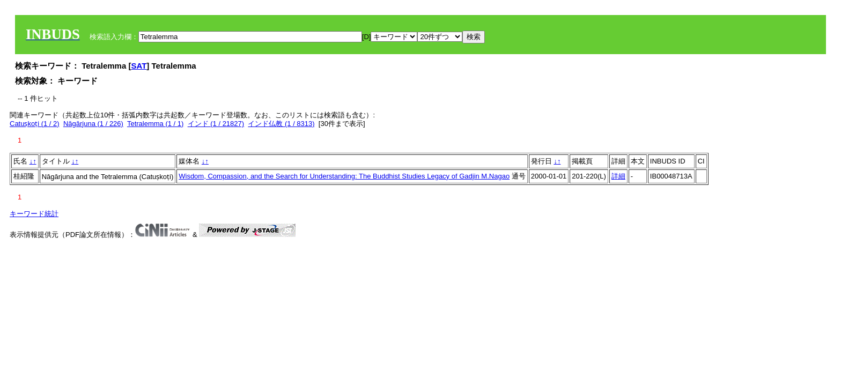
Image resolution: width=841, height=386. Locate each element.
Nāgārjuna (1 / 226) (93, 124)
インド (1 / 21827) (216, 124)
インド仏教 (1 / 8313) (281, 124)
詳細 (618, 176)
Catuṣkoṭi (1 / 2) (35, 124)
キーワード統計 (34, 214)
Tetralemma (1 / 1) (155, 124)
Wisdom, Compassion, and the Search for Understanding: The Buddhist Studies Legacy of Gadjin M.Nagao (344, 176)
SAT (138, 65)
